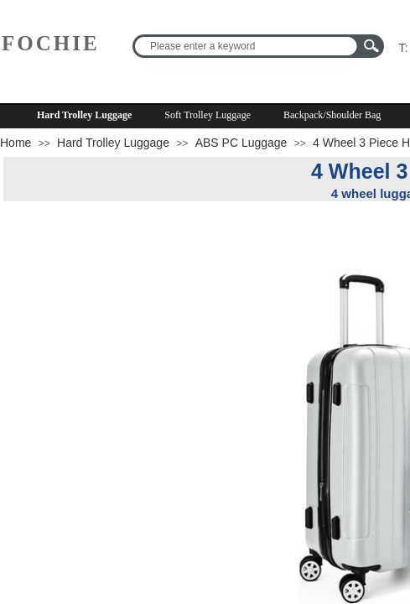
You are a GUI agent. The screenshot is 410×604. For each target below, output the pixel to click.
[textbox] (247, 46)
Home (15, 142)
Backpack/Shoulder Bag (332, 115)
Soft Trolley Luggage (207, 115)
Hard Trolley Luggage (84, 115)
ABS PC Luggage (241, 142)
